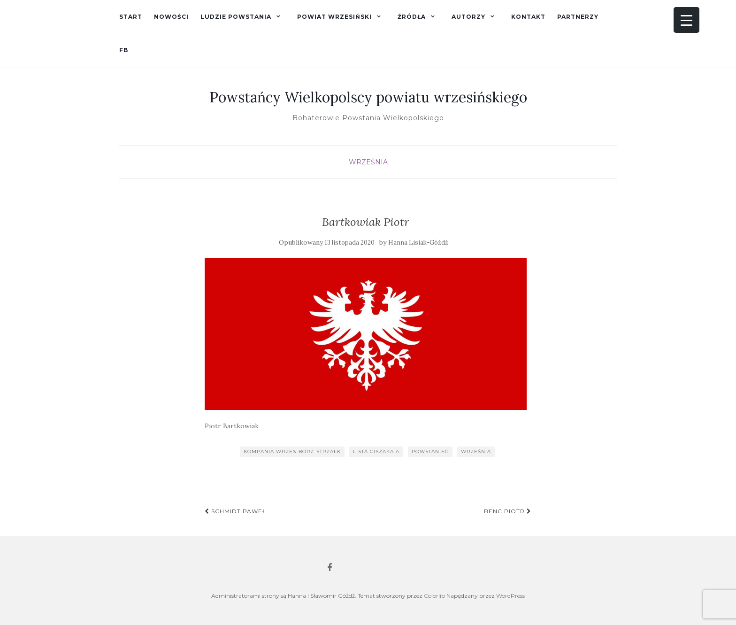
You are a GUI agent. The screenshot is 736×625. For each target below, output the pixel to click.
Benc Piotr (507, 511)
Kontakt (528, 16)
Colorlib (434, 595)
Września (368, 162)
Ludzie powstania (235, 16)
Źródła (412, 16)
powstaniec (430, 451)
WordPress (510, 595)
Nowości (171, 16)
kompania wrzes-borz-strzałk (292, 451)
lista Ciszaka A (376, 451)
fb (123, 50)
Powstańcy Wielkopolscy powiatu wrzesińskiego (368, 97)
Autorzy (468, 16)
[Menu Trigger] (686, 20)
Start (130, 16)
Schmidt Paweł (235, 511)
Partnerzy (577, 16)
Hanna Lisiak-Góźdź (418, 243)
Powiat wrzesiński (334, 16)
